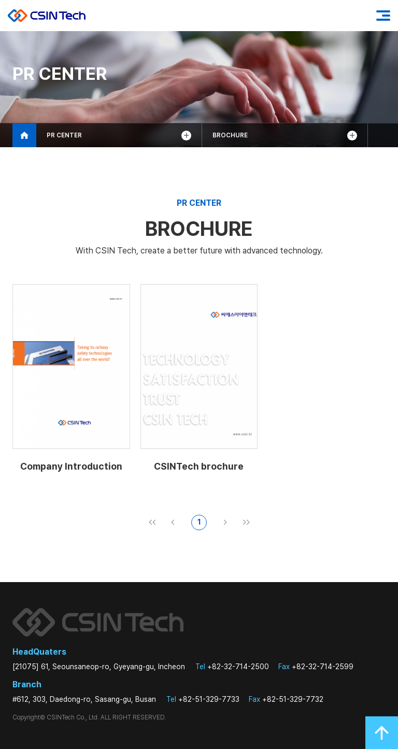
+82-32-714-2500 (232, 666)
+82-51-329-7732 (286, 699)
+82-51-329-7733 (202, 699)
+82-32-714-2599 (315, 666)
